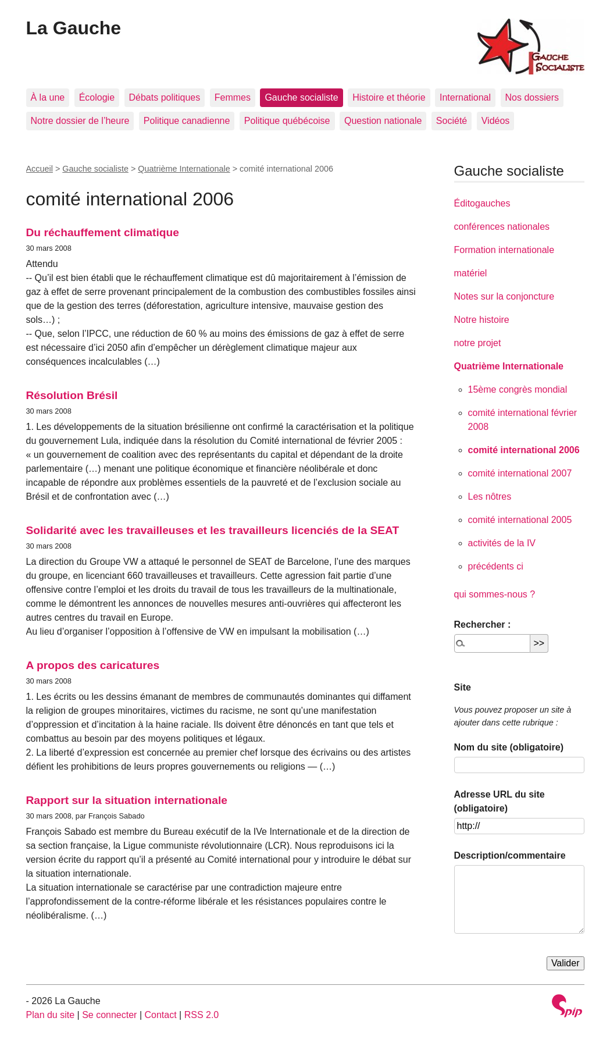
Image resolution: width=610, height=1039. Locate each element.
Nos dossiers (532, 97)
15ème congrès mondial (518, 389)
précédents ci (495, 566)
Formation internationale (504, 250)
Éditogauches (482, 203)
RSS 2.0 (201, 1015)
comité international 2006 (524, 450)
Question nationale (383, 121)
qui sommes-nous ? (495, 594)
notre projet (477, 343)
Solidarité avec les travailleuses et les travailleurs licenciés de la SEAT (212, 530)
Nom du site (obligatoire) (508, 747)
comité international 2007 (520, 473)
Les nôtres (490, 496)
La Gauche (74, 27)
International (465, 97)
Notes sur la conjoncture (504, 296)
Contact (160, 1015)
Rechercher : (482, 624)
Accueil (39, 168)
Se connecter (109, 1015)
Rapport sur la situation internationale (126, 800)
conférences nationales (502, 227)
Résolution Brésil (72, 395)
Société (451, 121)
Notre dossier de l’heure (80, 121)
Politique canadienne (187, 121)
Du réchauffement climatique (102, 232)
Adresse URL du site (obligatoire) (499, 801)
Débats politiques (165, 97)
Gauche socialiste (301, 97)
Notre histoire (481, 320)
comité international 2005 (520, 520)
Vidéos (495, 121)
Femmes (233, 97)
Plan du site (50, 1015)
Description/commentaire (510, 855)
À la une (48, 97)
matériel (470, 273)
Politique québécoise (287, 121)
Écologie (97, 97)
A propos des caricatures (93, 665)
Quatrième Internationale (184, 168)
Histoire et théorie (388, 97)
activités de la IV (502, 543)
